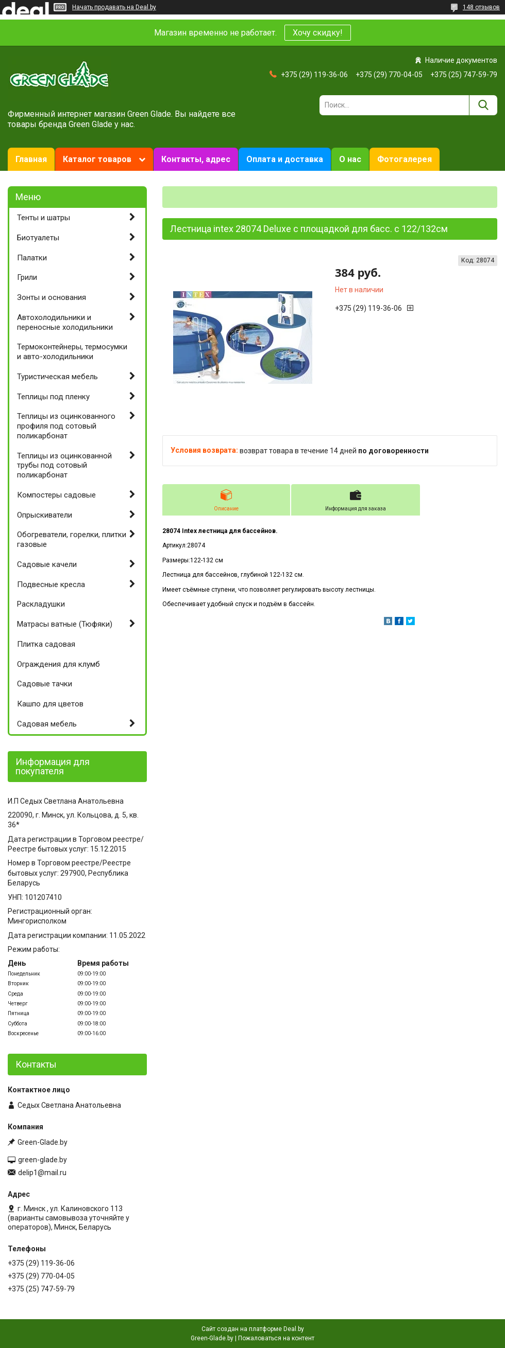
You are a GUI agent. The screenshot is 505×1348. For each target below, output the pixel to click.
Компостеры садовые (56, 495)
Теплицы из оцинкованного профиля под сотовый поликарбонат (66, 426)
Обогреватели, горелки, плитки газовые (71, 539)
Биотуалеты (38, 237)
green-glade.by (42, 1160)
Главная (31, 159)
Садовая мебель (47, 724)
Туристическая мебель (57, 376)
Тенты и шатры (43, 217)
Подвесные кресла (51, 584)
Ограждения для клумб (58, 664)
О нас (350, 159)
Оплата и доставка (284, 159)
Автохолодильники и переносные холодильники (65, 322)
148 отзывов (481, 7)
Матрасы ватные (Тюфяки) (64, 624)
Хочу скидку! (318, 33)
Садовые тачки (44, 683)
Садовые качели (47, 564)
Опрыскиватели (44, 515)
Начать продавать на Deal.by (114, 7)
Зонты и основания (51, 297)
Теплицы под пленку (53, 396)
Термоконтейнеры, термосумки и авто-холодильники (72, 351)
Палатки (32, 257)
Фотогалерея (404, 159)
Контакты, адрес (195, 159)
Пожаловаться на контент (276, 1338)
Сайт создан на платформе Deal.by (252, 1329)
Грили (27, 277)
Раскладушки (41, 604)
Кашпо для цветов (50, 703)
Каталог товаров (97, 159)
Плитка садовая (46, 644)
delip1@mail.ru (42, 1172)
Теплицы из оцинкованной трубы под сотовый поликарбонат (64, 465)
